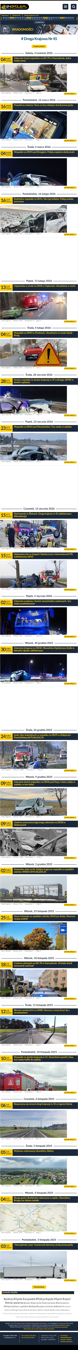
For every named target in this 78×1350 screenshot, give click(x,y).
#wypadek (29, 1299)
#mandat (56, 1317)
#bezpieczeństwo (44, 1306)
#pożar (26, 1303)
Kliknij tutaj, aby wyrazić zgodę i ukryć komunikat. (39, 1328)
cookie (68, 1325)
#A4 (62, 1313)
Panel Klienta (64, 1335)
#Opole (17, 1299)
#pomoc (17, 1313)
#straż (26, 1310)
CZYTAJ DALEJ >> (70, 93)
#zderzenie (36, 1303)
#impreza (31, 1317)
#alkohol (58, 1306)
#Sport (58, 1299)
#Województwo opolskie (16, 1306)
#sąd (59, 1313)
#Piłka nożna (48, 1317)
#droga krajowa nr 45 (31, 15)
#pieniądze (24, 1317)
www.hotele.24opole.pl (27, 1337)
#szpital (49, 1313)
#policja (8, 1299)
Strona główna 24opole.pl (28, 1335)
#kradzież (66, 1307)
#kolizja (32, 1306)
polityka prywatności (61, 1327)
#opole (49, 1299)
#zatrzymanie (48, 1303)
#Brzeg (54, 1313)
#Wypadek (42, 1313)
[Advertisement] (39, 257)
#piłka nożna (55, 1310)
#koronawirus (62, 1303)
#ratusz (8, 1310)
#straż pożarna (14, 1302)
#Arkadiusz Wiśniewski (29, 1313)
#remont (6, 1313)
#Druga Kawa (17, 1310)
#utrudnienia (39, 1317)
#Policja (40, 1299)
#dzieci (18, 1317)
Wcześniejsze (39, 1287)
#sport (67, 1299)
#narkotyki (67, 1313)
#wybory (34, 1310)
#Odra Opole (44, 1310)
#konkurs (65, 1310)
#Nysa (12, 1313)
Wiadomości (16, 15)
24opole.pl (5, 15)
